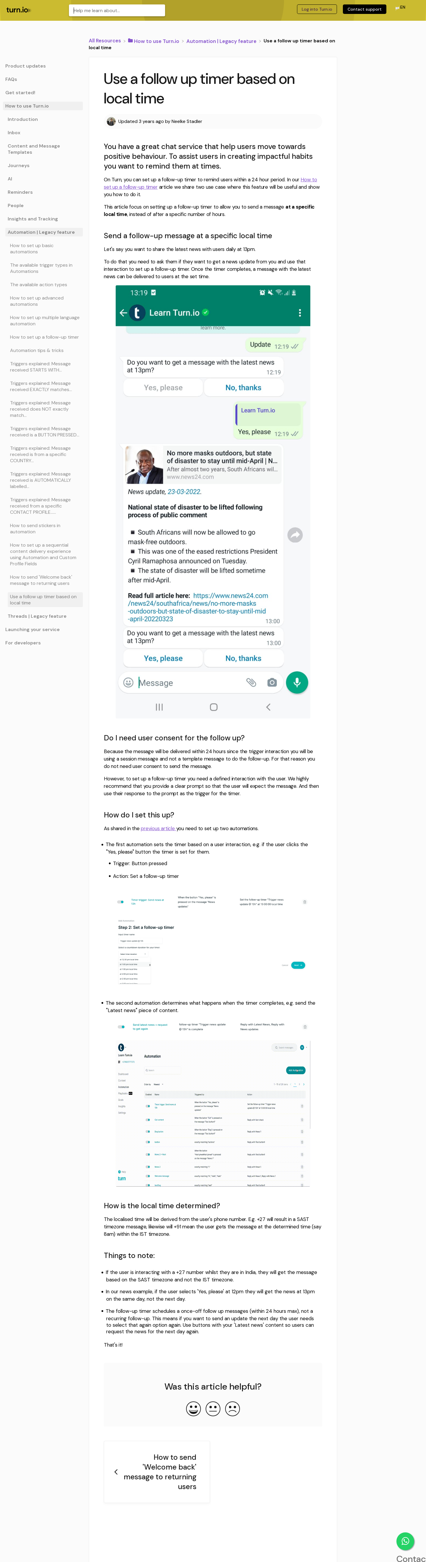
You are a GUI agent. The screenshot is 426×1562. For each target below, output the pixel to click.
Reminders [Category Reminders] (20, 192)
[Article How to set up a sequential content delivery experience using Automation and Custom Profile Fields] (43, 554)
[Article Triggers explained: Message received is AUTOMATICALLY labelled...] (43, 480)
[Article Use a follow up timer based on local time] (43, 599)
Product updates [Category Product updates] (25, 66)
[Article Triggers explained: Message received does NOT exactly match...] (43, 409)
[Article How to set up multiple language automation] (43, 320)
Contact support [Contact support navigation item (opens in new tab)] (365, 9)
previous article (158, 828)
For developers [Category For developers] (23, 643)
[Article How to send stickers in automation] (43, 528)
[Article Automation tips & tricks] (43, 350)
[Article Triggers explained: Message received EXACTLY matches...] (43, 386)
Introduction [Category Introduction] (23, 119)
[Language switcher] (400, 9)
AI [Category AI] (10, 179)
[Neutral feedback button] (213, 1409)
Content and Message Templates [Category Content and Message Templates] (34, 149)
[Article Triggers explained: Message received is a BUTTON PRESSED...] (43, 431)
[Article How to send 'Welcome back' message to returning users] (43, 580)
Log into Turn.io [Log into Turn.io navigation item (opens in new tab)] (317, 9)
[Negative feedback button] (232, 1409)
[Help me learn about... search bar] (117, 10)
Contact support (405, 1541)
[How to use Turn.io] (154, 40)
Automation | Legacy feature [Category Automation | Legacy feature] (41, 232)
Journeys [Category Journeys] (19, 165)
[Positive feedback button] (193, 1409)
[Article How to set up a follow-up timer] (43, 337)
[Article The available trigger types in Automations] (43, 268)
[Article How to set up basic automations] (43, 248)
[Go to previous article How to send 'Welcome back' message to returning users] (157, 1472)
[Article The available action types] (43, 284)
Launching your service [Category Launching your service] (32, 629)
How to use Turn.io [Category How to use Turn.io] (27, 106)
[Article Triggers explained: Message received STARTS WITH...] (43, 366)
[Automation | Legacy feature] (222, 40)
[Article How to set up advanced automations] (43, 301)
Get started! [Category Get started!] (20, 92)
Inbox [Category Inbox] (14, 132)
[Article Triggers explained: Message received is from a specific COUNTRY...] (43, 454)
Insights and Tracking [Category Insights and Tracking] (33, 219)
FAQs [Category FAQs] (11, 79)
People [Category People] (16, 205)
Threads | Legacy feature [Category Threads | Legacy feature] (37, 616)
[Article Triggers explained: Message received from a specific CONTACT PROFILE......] (43, 505)
